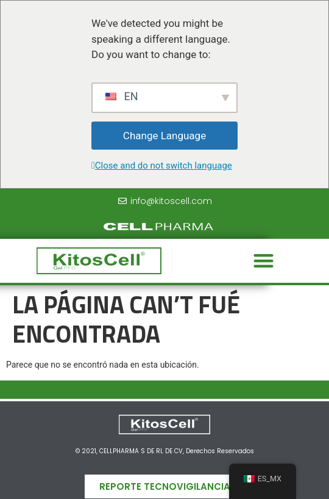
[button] (263, 261)
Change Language (164, 135)
